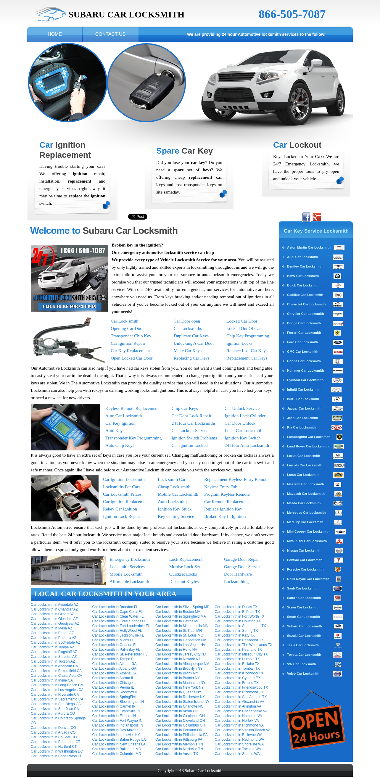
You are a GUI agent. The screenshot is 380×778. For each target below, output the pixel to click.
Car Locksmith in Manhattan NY (180, 683)
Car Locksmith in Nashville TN (179, 749)
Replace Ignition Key (223, 509)
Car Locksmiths (188, 328)
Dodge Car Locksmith (304, 323)
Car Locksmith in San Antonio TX (241, 697)
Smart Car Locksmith (303, 616)
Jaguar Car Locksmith (304, 408)
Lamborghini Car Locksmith (309, 437)
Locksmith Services (127, 566)
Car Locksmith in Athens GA (114, 673)
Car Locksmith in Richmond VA (239, 725)
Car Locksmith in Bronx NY (176, 673)
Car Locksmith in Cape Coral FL (117, 612)
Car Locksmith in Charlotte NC (179, 706)
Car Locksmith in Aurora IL (113, 678)
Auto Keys (115, 430)
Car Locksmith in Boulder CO (54, 737)
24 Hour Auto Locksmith (247, 445)
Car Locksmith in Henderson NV (180, 640)
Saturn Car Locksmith (304, 598)
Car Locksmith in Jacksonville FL (118, 635)
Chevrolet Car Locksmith (306, 304)
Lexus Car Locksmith (303, 456)
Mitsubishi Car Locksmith (307, 541)
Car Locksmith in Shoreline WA (239, 744)
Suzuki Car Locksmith (304, 635)
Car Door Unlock (240, 423)
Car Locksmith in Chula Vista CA (56, 676)
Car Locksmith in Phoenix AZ (53, 638)
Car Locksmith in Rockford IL (115, 692)
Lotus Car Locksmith (303, 474)
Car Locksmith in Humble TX (237, 659)
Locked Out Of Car (243, 328)
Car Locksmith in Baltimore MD (116, 749)
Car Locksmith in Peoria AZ (52, 633)
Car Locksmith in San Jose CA (55, 709)
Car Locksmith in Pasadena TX (239, 640)
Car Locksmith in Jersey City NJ (180, 654)
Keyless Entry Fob (220, 486)
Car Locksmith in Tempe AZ (52, 647)
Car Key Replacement (130, 350)
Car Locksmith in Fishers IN (114, 716)
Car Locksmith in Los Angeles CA (57, 690)
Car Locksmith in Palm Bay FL (116, 649)
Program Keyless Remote (226, 494)
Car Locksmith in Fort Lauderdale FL (121, 626)
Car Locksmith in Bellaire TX (237, 664)
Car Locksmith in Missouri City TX (241, 654)
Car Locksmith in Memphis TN (179, 744)
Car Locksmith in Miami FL (113, 640)
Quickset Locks (183, 574)
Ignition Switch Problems (194, 438)
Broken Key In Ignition (225, 516)
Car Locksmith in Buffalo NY (177, 678)
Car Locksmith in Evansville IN (116, 711)
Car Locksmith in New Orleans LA (119, 744)
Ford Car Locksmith (302, 342)
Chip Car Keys (185, 408)
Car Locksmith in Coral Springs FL (119, 621)
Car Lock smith (124, 321)
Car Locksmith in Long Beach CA (57, 685)
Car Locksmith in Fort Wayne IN (117, 721)
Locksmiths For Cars (121, 486)
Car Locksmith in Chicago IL (114, 683)
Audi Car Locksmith (302, 257)
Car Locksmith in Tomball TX (237, 668)
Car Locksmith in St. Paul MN (178, 631)
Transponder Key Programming (133, 438)
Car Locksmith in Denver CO (53, 728)
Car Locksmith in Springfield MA (180, 616)
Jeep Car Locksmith (302, 418)
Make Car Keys (188, 350)
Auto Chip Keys (119, 445)
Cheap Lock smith (174, 486)
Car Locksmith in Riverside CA (55, 694)
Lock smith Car (171, 479)
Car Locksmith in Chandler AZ (54, 609)
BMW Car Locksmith (303, 276)
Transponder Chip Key (131, 336)
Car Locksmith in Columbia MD (116, 754)
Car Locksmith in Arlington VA (238, 706)
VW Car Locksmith (301, 664)
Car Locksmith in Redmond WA (239, 739)
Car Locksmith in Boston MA (177, 612)
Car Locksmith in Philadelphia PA (181, 735)
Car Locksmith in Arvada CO (53, 732)
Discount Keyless (184, 581)
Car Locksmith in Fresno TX (237, 683)
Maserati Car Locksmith (305, 484)
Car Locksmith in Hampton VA (238, 716)
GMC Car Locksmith (302, 351)
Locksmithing (236, 581)
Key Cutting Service (176, 516)
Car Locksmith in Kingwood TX (239, 673)
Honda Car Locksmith (304, 361)
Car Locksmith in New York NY (179, 687)
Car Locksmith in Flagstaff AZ (54, 652)
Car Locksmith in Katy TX (235, 635)
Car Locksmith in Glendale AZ (54, 619)
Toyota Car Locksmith (304, 654)
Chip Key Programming (247, 336)
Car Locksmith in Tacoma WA (238, 749)
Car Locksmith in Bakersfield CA (56, 671)
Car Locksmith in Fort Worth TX (240, 616)
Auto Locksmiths (173, 501)
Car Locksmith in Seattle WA (237, 754)
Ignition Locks (239, 343)
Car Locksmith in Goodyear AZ (55, 623)
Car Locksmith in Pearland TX (238, 649)
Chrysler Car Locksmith (305, 313)
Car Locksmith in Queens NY (178, 692)
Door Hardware (238, 574)
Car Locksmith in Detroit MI (176, 621)
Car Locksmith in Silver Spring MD (182, 607)
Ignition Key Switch (243, 438)
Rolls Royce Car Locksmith (308, 579)
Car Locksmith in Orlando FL (115, 645)
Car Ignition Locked (190, 445)
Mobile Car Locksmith (178, 494)
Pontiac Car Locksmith (305, 560)
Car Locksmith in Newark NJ (177, 659)
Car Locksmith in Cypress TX (238, 678)
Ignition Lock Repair (121, 516)
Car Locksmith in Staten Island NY (182, 702)
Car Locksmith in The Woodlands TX (244, 645)
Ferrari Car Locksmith (304, 332)
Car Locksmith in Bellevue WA (239, 735)
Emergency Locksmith (130, 559)
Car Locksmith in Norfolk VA (237, 721)
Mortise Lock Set (184, 566)
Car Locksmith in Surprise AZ (54, 657)
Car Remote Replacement (227, 501)
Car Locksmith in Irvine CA (52, 680)
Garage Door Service (243, 566)
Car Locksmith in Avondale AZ (54, 605)
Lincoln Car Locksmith (304, 465)
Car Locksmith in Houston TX (238, 621)
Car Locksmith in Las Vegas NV (180, 645)
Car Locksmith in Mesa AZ (51, 628)
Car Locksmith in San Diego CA (56, 704)
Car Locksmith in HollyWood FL (117, 631)
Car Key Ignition (120, 423)
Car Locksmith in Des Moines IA (117, 730)
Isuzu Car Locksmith (303, 399)
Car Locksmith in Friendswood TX (241, 687)
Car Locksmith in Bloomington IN (118, 702)
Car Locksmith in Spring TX (236, 631)
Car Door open (187, 321)
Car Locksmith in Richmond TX (239, 692)
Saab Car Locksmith (302, 588)
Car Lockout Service (190, 430)
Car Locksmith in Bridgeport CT (55, 742)
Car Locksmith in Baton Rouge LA (119, 739)
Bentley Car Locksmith (305, 266)
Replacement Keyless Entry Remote (236, 479)
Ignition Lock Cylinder (245, 415)
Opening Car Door (127, 328)
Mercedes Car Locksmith (306, 512)
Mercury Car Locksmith (305, 522)
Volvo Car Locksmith (303, 673)
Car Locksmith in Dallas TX (236, 607)
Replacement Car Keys (246, 358)
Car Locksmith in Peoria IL (113, 687)
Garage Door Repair (242, 559)
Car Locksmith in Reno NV (176, 649)
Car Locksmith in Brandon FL (115, 607)
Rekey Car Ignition (120, 509)
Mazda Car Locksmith (304, 503)
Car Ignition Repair (128, 343)
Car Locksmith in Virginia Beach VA (242, 730)
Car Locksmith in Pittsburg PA (178, 739)
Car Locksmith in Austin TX (176, 754)
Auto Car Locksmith (123, 415)
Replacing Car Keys (192, 358)
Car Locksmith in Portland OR (178, 730)
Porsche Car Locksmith (305, 569)
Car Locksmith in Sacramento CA (57, 699)
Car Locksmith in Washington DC (57, 751)
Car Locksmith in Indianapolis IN (117, 725)
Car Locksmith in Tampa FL (114, 659)
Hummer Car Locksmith (305, 370)
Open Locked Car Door (131, 358)
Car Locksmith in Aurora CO (53, 713)
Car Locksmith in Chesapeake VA (241, 711)
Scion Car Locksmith (303, 607)
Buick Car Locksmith (303, 285)
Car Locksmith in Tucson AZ (53, 661)
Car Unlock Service (242, 408)
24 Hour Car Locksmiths (194, 423)
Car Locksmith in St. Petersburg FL (120, 654)
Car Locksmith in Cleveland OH (180, 721)
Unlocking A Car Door (194, 343)
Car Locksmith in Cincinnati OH (180, 716)
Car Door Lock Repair (192, 415)
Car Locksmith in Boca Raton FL (56, 756)
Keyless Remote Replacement (132, 408)
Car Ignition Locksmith (124, 479)
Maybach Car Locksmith (306, 493)
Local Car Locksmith (243, 430)
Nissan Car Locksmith (304, 550)
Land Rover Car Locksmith (308, 446)
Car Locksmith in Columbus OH (180, 725)
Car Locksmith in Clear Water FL (118, 616)
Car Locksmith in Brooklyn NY (178, 668)
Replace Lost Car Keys (247, 350)
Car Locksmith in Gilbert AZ (52, 614)
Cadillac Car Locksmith (305, 295)
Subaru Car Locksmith (304, 626)
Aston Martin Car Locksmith (315, 247)
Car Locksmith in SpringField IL (117, 697)
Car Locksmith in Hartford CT (54, 747)
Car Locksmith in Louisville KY (116, 735)
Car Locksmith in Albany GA (114, 668)
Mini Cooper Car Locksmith (308, 531)
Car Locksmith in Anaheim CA (54, 666)
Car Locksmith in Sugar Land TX (240, 626)
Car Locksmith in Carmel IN (114, 706)
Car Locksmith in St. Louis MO (179, 635)
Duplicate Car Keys (191, 336)
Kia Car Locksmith (301, 427)
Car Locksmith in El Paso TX (237, 612)
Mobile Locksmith (126, 574)
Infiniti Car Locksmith (304, 389)
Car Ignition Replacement (126, 501)
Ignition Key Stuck (174, 509)
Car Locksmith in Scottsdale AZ (55, 642)
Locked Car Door (241, 321)
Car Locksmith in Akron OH (176, 711)
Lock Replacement (186, 559)
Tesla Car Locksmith (303, 645)
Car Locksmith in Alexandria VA (239, 702)
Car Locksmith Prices (122, 494)
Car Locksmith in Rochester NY (180, 697)
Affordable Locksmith (129, 581)
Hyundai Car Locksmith (305, 380)
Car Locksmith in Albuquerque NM (182, 664)
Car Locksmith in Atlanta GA (114, 664)
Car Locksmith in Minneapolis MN (181, 626)
